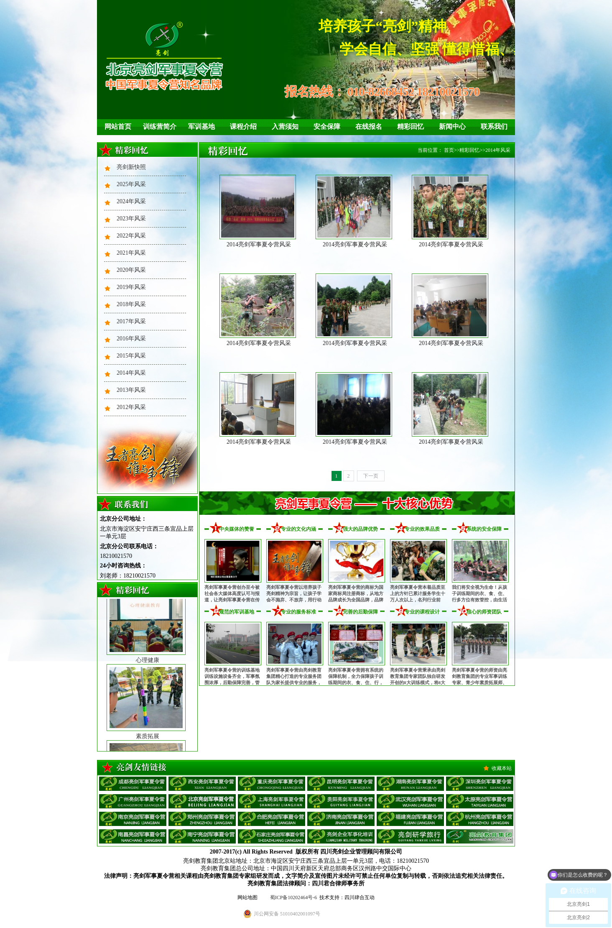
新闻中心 (452, 126)
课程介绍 (243, 126)
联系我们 (494, 126)
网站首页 (118, 126)
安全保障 (327, 126)
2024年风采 (131, 201)
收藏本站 (502, 768)
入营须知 (285, 126)
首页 (449, 150)
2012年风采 (131, 407)
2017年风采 (131, 321)
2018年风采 (131, 304)
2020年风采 (131, 270)
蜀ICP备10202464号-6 (293, 897)
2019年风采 (131, 287)
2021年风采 (131, 253)
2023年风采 (131, 218)
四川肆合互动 (359, 897)
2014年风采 (131, 373)
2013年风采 (131, 390)
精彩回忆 (410, 126)
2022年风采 (131, 236)
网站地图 (247, 897)
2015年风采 (131, 356)
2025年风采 (131, 184)
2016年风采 (131, 338)
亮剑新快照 (131, 167)
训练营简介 (159, 126)
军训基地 (201, 126)
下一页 (370, 476)
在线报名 (368, 126)
